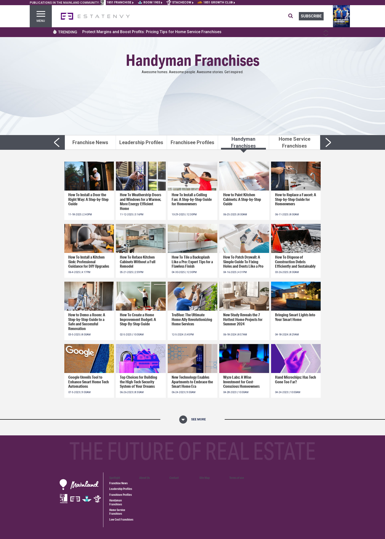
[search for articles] (293, 16)
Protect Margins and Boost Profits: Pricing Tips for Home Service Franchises (151, 31)
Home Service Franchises (117, 512)
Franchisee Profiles (120, 495)
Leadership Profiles (120, 489)
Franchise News (118, 483)
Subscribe (311, 16)
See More (198, 419)
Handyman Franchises (115, 502)
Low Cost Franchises (121, 519)
